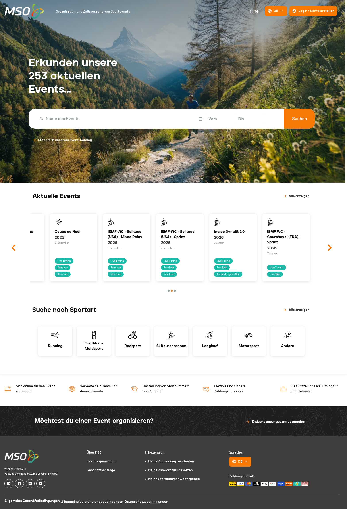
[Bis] (233, 118)
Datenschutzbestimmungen (151, 501)
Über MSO (94, 452)
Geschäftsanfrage (101, 470)
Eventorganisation (101, 461)
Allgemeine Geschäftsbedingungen (32, 501)
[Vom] (203, 118)
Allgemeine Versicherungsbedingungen (94, 501)
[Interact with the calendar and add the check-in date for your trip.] (183, 118)
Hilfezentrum (155, 452)
